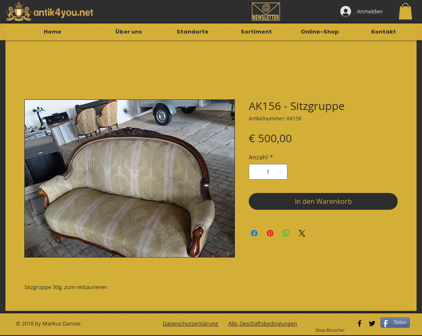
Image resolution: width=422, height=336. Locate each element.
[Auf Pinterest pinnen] (270, 233)
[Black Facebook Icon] (359, 323)
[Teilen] (395, 323)
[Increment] (281, 171)
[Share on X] (302, 233)
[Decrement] (255, 171)
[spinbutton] (268, 171)
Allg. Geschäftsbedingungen (262, 323)
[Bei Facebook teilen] (254, 233)
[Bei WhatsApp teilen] (286, 233)
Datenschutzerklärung (190, 323)
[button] (405, 11)
